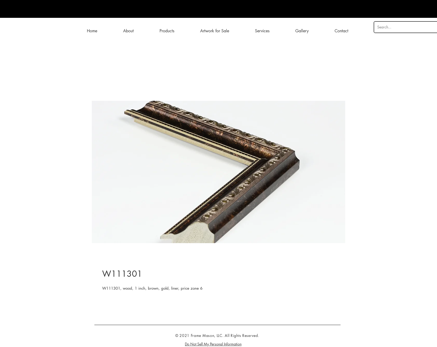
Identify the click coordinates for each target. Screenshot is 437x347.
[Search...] (404, 27)
